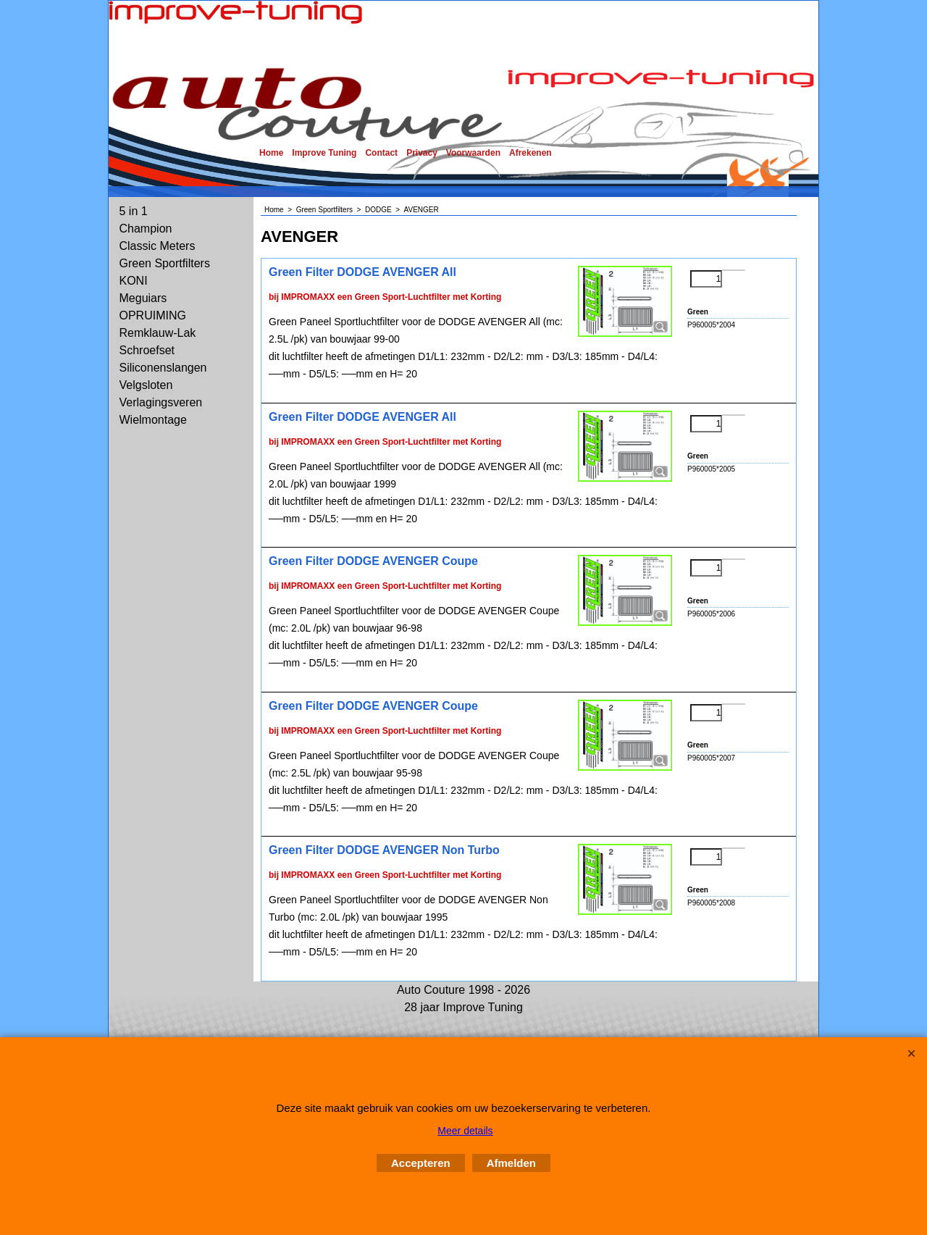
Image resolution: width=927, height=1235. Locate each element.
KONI (133, 281)
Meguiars (143, 298)
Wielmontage (153, 420)
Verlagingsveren (161, 402)
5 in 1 (133, 211)
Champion (145, 228)
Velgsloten (146, 385)
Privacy (421, 153)
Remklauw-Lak (157, 333)
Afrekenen (530, 153)
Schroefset (147, 350)
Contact (381, 153)
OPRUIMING (152, 315)
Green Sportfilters (164, 263)
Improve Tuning (324, 153)
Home (271, 153)
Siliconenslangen (163, 367)
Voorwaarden (473, 153)
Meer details (464, 1130)
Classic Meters (157, 246)
